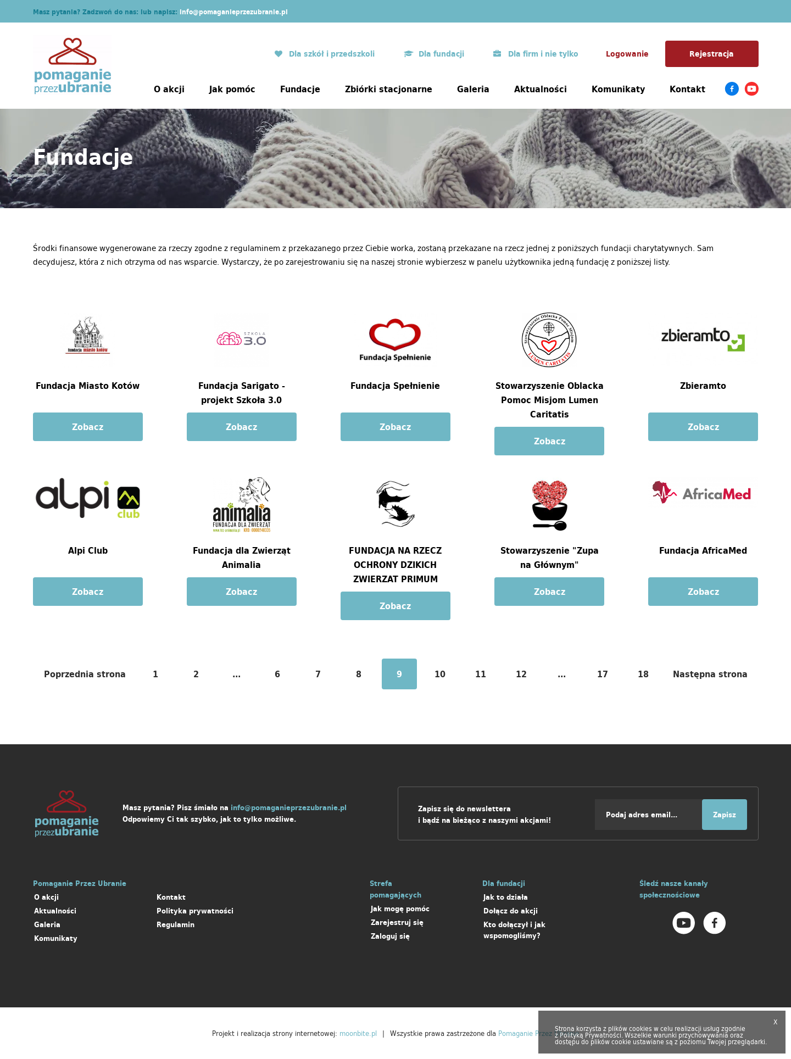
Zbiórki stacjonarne (388, 88)
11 (480, 674)
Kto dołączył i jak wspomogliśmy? (514, 930)
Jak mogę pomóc (400, 909)
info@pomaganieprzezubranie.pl (234, 12)
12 (521, 674)
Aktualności (540, 88)
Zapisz (724, 815)
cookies (640, 1028)
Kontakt (687, 88)
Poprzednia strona (85, 674)
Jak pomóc (232, 88)
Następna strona (710, 674)
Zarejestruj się (397, 922)
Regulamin (175, 924)
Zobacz (87, 427)
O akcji (169, 88)
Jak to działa (505, 897)
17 (602, 674)
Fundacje (300, 88)
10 (440, 674)
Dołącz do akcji (510, 911)
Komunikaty (618, 88)
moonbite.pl (358, 1033)
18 (643, 674)
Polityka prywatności (195, 911)
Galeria (473, 88)
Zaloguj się (390, 936)
